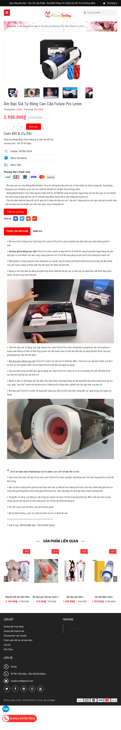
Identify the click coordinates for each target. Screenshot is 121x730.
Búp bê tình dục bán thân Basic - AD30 (17, 597)
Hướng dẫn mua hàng (13, 626)
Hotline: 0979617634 (18, 151)
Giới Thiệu (8, 649)
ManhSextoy (74, 628)
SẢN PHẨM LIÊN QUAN (60, 541)
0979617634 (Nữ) (19, 674)
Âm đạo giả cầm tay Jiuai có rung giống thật (46, 597)
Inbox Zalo (12, 164)
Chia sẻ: (8, 218)
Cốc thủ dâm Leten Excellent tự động (103, 597)
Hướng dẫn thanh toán (14, 631)
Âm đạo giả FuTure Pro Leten (22, 391)
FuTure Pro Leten (56, 477)
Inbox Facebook (15, 157)
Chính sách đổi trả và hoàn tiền (18, 640)
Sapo (52, 700)
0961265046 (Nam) (37, 674)
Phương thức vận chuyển (15, 635)
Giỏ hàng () (112, 3)
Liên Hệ (7, 645)
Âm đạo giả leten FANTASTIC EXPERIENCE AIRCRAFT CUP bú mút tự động (75, 597)
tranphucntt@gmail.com (22, 681)
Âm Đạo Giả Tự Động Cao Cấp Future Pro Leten (30, 241)
